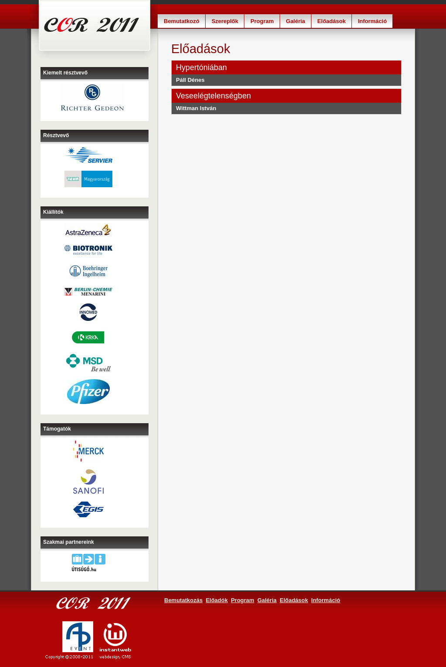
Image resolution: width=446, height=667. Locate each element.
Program (262, 21)
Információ (372, 21)
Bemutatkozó (181, 21)
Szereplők (225, 21)
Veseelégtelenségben (213, 95)
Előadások (332, 21)
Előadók (217, 600)
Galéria (295, 21)
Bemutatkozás (183, 600)
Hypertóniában (201, 67)
